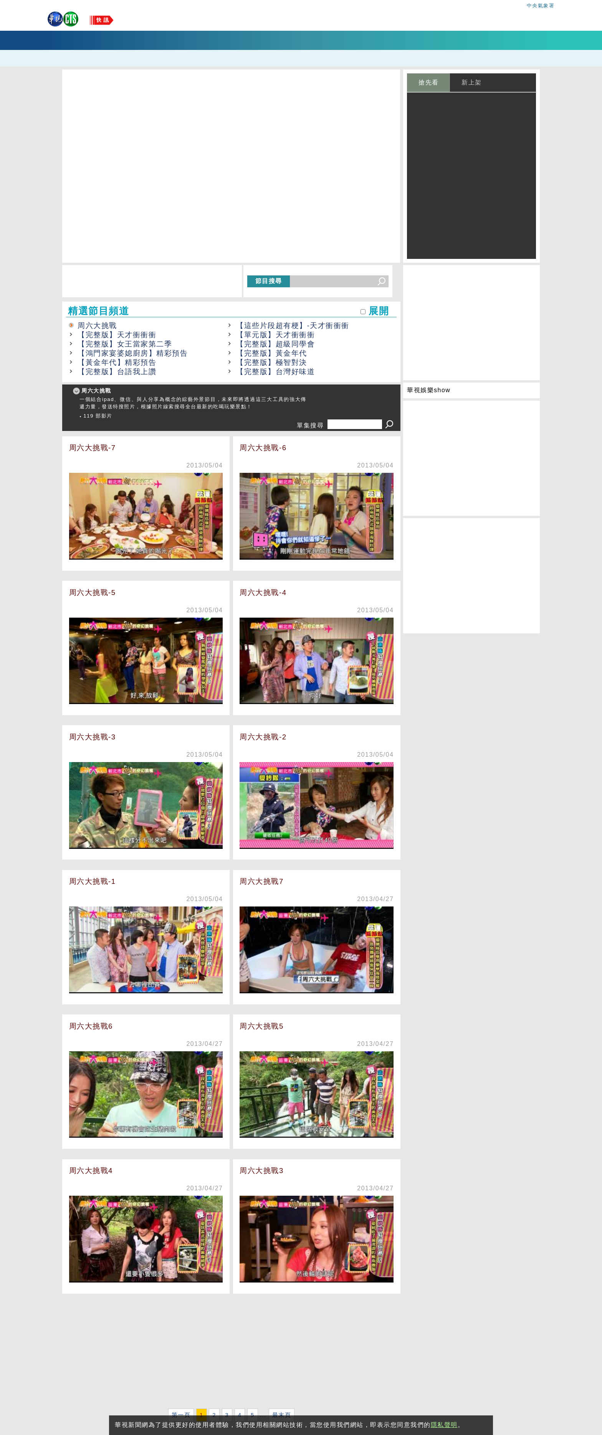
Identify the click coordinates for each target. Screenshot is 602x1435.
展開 (379, 311)
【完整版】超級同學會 (275, 344)
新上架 (471, 82)
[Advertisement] (231, 1352)
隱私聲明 (444, 1425)
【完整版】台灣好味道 (275, 372)
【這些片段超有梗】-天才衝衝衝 (292, 325)
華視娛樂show (428, 390)
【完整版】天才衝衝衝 (117, 335)
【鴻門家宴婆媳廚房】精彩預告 (133, 353)
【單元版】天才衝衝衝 (275, 335)
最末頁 (281, 1415)
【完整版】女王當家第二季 (125, 344)
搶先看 (428, 82)
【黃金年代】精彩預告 (117, 362)
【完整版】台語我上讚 (117, 372)
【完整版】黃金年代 (271, 353)
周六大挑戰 (97, 325)
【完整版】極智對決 (271, 362)
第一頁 (181, 1415)
